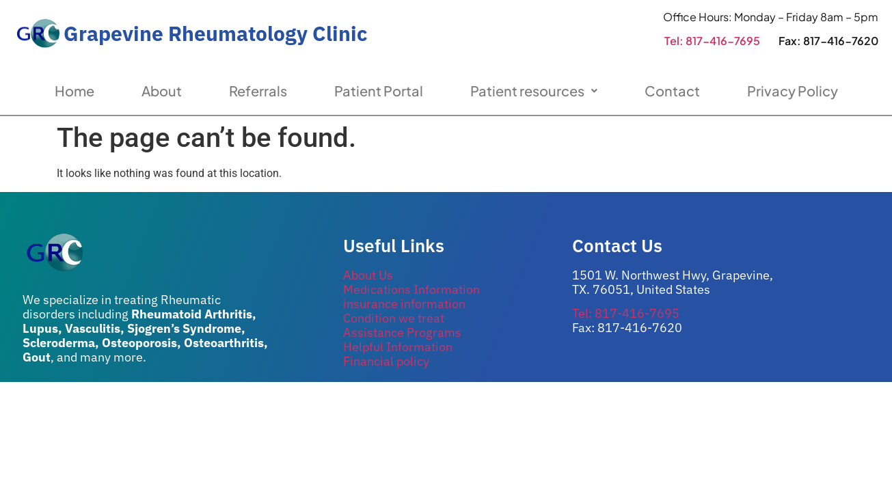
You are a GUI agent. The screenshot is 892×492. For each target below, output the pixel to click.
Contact (672, 90)
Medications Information (411, 289)
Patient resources (533, 90)
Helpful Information (397, 347)
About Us (368, 275)
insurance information (404, 304)
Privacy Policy (792, 90)
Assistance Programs (402, 332)
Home (74, 90)
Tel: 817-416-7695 (712, 40)
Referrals (258, 90)
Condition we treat (393, 318)
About (161, 90)
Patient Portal (378, 90)
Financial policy (386, 361)
